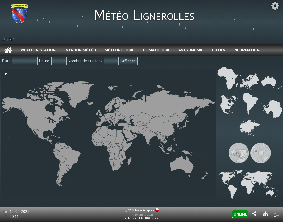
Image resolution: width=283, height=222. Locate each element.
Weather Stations (39, 50)
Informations (248, 50)
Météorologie (119, 50)
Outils (218, 50)
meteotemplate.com (142, 214)
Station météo (81, 50)
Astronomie (190, 50)
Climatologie (156, 50)
